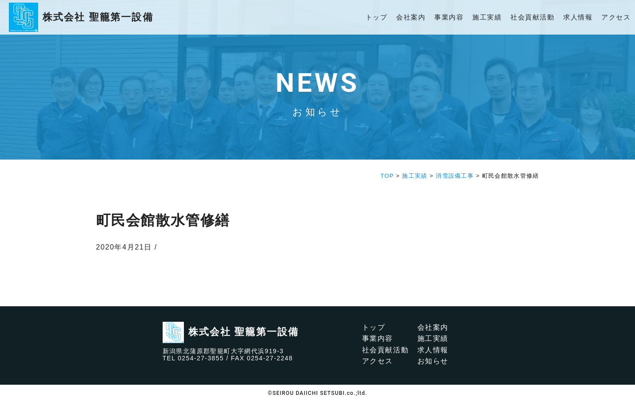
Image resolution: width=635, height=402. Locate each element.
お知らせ (432, 361)
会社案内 (410, 17)
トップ (377, 17)
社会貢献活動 (532, 17)
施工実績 (487, 17)
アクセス (616, 17)
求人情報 (577, 17)
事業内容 (449, 17)
